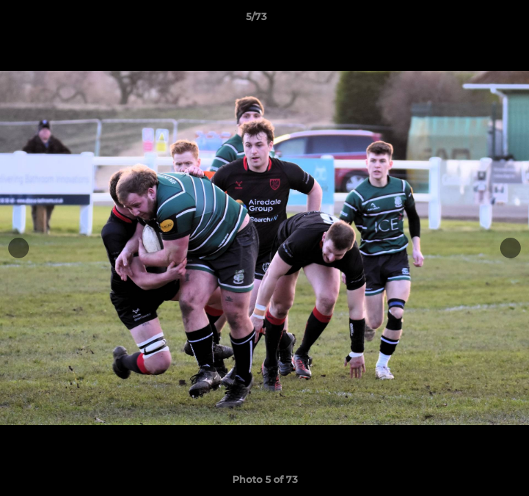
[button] (479, 20)
